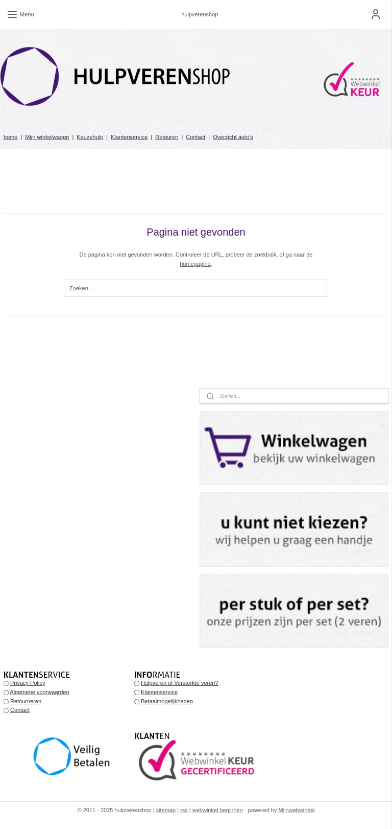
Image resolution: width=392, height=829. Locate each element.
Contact (195, 137)
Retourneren (25, 701)
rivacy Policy (29, 683)
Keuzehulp (90, 137)
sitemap (166, 810)
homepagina (195, 263)
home (11, 137)
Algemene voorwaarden (39, 692)
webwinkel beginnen (217, 810)
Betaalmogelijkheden (167, 701)
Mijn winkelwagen (47, 137)
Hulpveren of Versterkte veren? (179, 683)
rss (184, 810)
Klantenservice (129, 137)
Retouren (166, 137)
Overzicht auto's (233, 137)
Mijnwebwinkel (297, 810)
